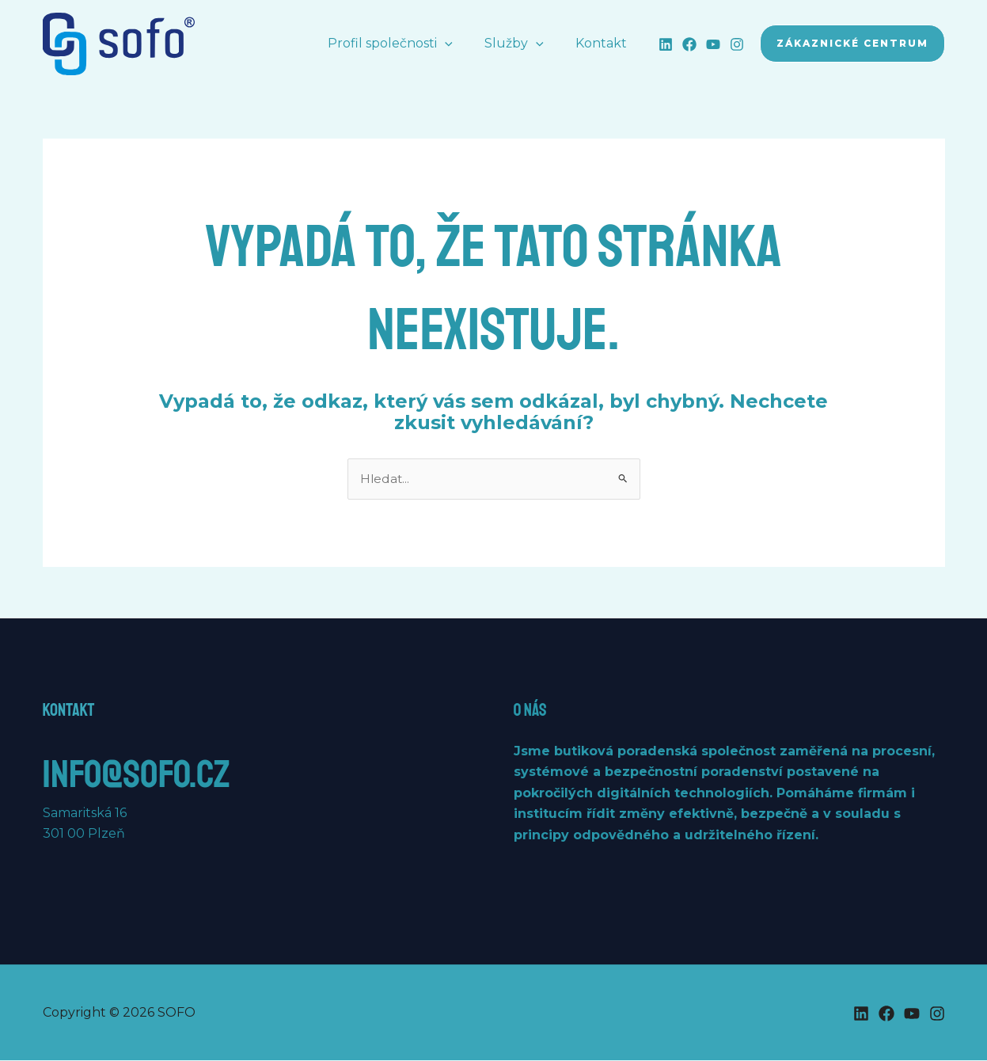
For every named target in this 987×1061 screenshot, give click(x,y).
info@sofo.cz (156, 772)
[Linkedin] (666, 44)
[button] (461, 43)
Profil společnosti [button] (406, 43)
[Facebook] (689, 44)
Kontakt (604, 43)
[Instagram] (737, 44)
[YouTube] (713, 44)
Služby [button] (523, 43)
